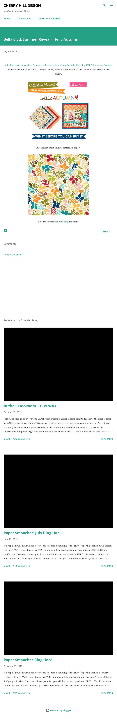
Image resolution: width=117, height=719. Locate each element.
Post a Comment (13, 254)
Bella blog (63, 221)
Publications (24, 18)
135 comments (21, 438)
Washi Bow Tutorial (49, 18)
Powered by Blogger (58, 710)
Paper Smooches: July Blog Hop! (32, 532)
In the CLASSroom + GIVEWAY (30, 405)
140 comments (21, 565)
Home (7, 18)
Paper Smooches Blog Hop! (28, 659)
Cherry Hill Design (22, 5)
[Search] (104, 5)
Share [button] (106, 231)
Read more (107, 438)
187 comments (21, 692)
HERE (89, 65)
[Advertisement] (58, 287)
